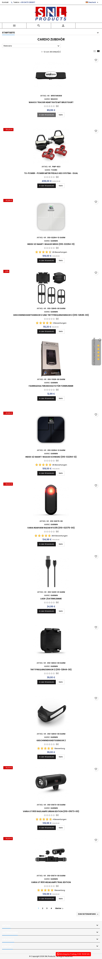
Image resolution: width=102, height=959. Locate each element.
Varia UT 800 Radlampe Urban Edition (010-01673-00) (51, 811)
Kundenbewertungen (94, 351)
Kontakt (5, 2)
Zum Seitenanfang (88, 914)
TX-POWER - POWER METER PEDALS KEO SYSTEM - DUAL (51, 173)
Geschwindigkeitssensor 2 (51, 740)
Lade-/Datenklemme (51, 598)
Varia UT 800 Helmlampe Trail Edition (51, 882)
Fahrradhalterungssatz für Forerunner (51, 386)
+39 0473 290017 (27, 2)
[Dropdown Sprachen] (92, 2)
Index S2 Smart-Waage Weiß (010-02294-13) (51, 244)
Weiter (59, 908)
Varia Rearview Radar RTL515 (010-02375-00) (51, 527)
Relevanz (32, 46)
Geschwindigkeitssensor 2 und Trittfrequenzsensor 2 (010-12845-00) (51, 315)
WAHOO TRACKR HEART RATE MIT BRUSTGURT (51, 102)
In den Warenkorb (46, 115)
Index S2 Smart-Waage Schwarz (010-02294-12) (51, 456)
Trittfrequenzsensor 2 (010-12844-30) (51, 669)
